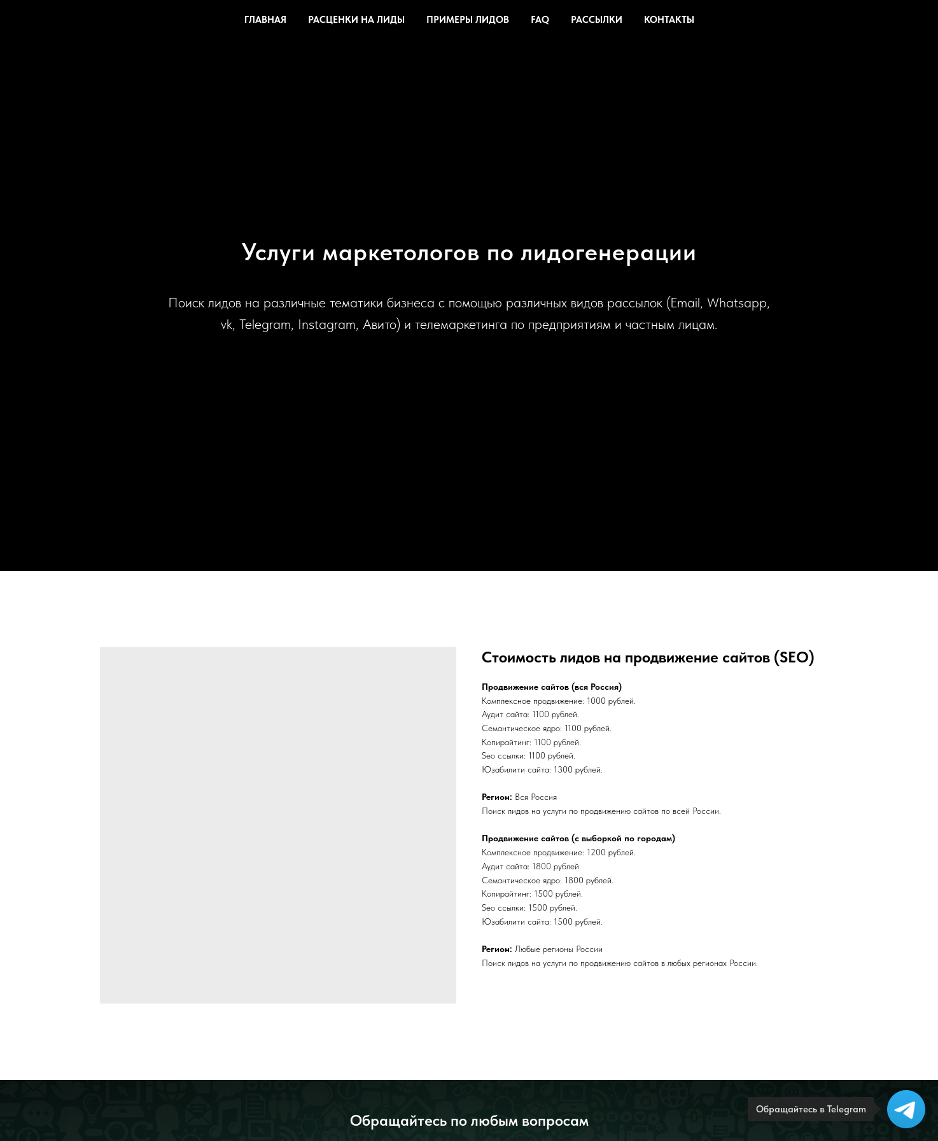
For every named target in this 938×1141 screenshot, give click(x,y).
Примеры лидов (467, 19)
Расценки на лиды (356, 19)
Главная (265, 19)
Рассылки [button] (596, 19)
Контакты (669, 19)
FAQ (540, 19)
